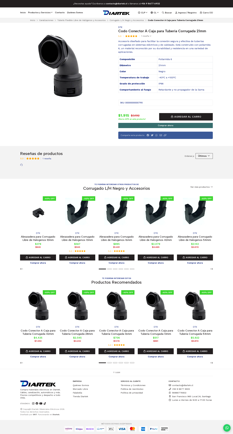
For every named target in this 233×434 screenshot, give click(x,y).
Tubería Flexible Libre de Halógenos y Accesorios (81, 20)
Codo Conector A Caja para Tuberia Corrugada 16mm (116, 331)
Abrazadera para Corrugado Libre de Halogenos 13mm (77, 238)
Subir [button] (116, 372)
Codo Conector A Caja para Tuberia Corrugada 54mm (195, 331)
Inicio (23, 12)
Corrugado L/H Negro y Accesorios (127, 20)
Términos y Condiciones (133, 385)
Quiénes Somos (75, 12)
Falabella (77, 392)
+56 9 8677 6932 (179, 388)
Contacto (60, 12)
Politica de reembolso (132, 388)
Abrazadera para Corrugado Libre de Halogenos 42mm (156, 238)
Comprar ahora (165, 125)
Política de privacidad (132, 392)
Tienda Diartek (80, 396)
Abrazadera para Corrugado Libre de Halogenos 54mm (195, 238)
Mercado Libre (80, 388)
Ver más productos (201, 187)
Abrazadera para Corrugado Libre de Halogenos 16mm (116, 238)
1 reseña (146, 36)
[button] (165, 135)
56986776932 (177, 392)
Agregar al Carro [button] (38, 257)
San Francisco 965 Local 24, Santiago (190, 396)
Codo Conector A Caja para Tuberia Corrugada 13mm (155, 331)
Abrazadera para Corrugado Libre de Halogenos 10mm (38, 238)
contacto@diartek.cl (181, 385)
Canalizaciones (46, 20)
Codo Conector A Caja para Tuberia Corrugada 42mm (38, 331)
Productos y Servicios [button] (40, 12)
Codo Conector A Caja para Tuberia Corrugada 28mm (77, 331)
